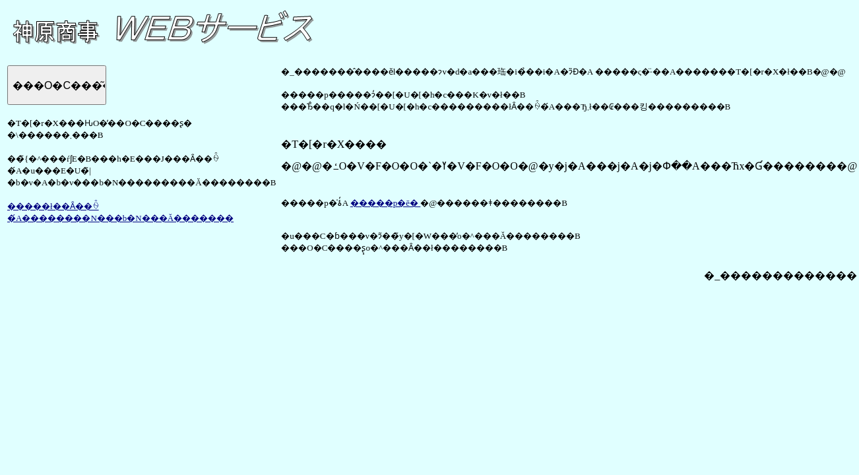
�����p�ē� (385, 203)
